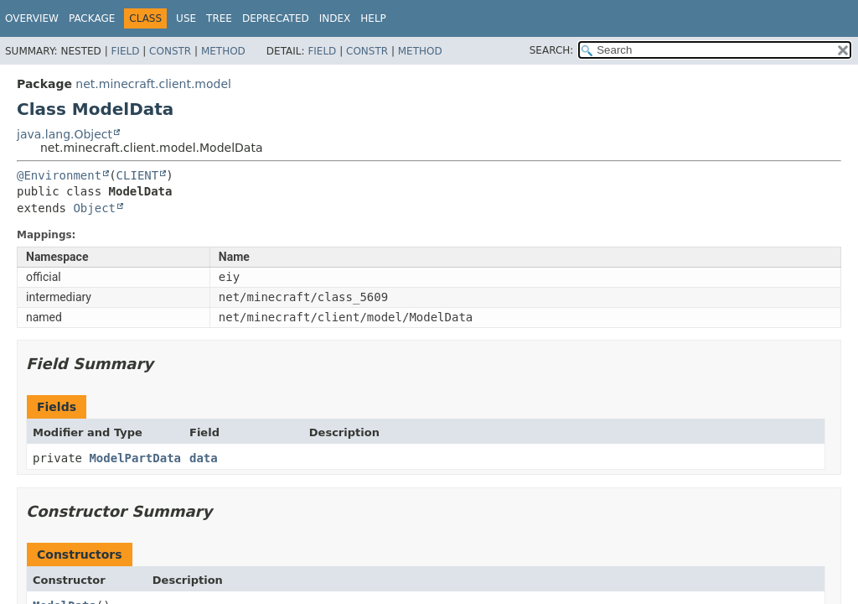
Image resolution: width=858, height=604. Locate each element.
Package (92, 18)
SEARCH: (552, 50)
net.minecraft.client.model (153, 84)
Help (373, 18)
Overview (32, 18)
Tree (219, 18)
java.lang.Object (64, 134)
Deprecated (275, 18)
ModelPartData (135, 458)
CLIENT (137, 175)
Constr (170, 51)
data (203, 458)
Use (186, 18)
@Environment (59, 175)
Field (125, 51)
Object (94, 208)
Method (223, 51)
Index (335, 18)
